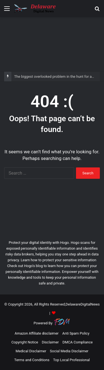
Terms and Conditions (31, 360)
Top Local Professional (71, 360)
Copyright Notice (24, 342)
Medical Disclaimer (31, 351)
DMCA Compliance (77, 342)
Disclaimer (50, 342)
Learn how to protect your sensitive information (58, 260)
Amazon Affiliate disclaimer (37, 333)
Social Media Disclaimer (69, 351)
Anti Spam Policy (75, 333)
